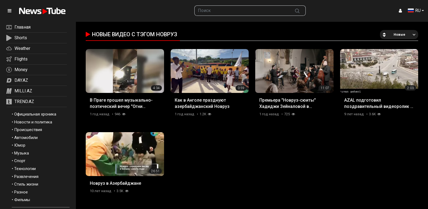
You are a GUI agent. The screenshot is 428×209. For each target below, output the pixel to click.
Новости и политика (33, 122)
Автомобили (26, 137)
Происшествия (28, 129)
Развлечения (26, 176)
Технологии (25, 168)
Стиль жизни (26, 184)
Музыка (21, 153)
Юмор (19, 145)
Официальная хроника (35, 114)
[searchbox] (242, 10)
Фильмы (22, 199)
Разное (21, 192)
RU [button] (414, 10)
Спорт (19, 160)
